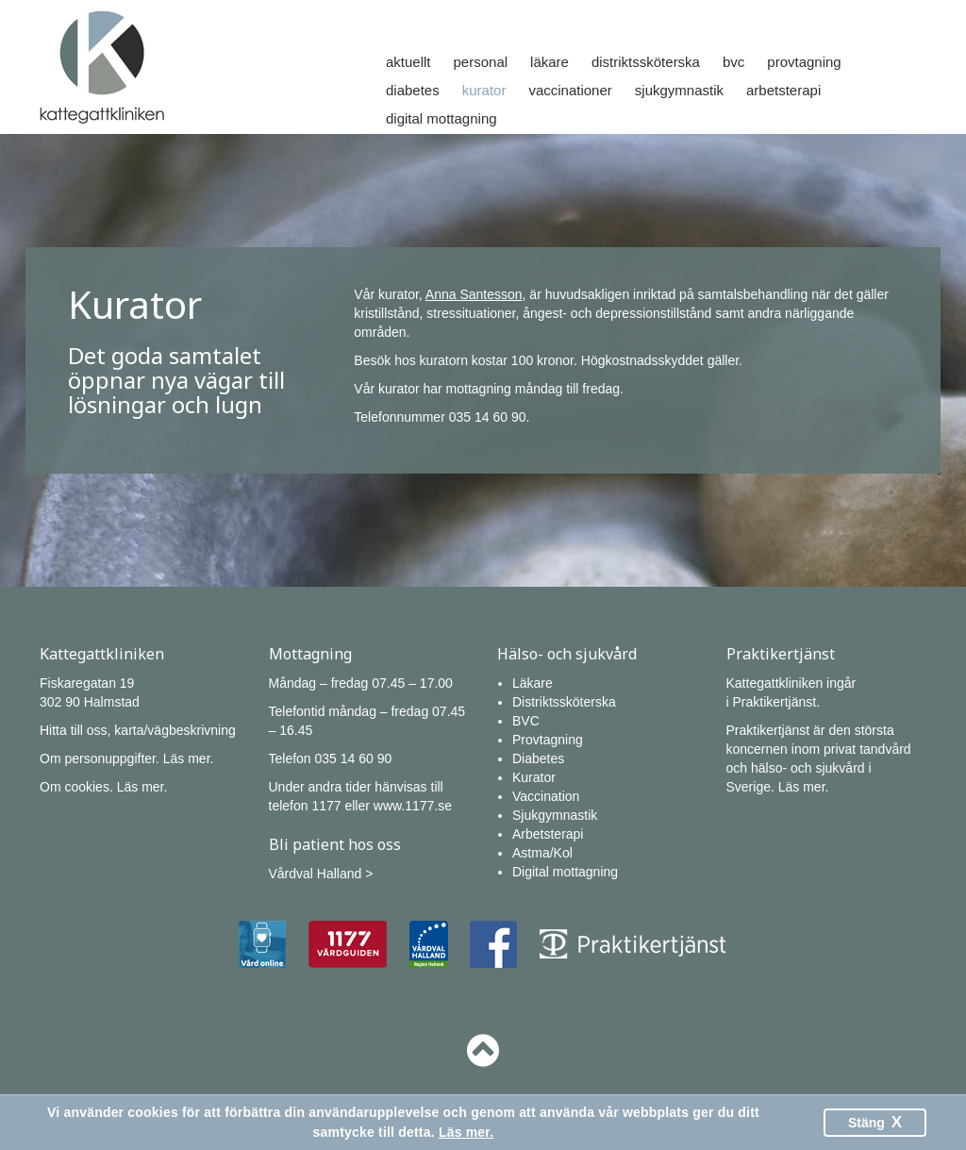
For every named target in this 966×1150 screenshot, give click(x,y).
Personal (481, 62)
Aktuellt (408, 62)
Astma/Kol (542, 852)
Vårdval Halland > (321, 873)
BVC (526, 720)
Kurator (484, 90)
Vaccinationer (569, 90)
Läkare (549, 62)
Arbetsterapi (783, 90)
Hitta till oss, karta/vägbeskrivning (138, 730)
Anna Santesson (474, 294)
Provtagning (804, 62)
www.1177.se (413, 805)
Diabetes (413, 90)
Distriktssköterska (645, 62)
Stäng (875, 1122)
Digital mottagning (441, 118)
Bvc (733, 62)
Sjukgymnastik (679, 90)
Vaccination (545, 796)
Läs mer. (188, 758)
